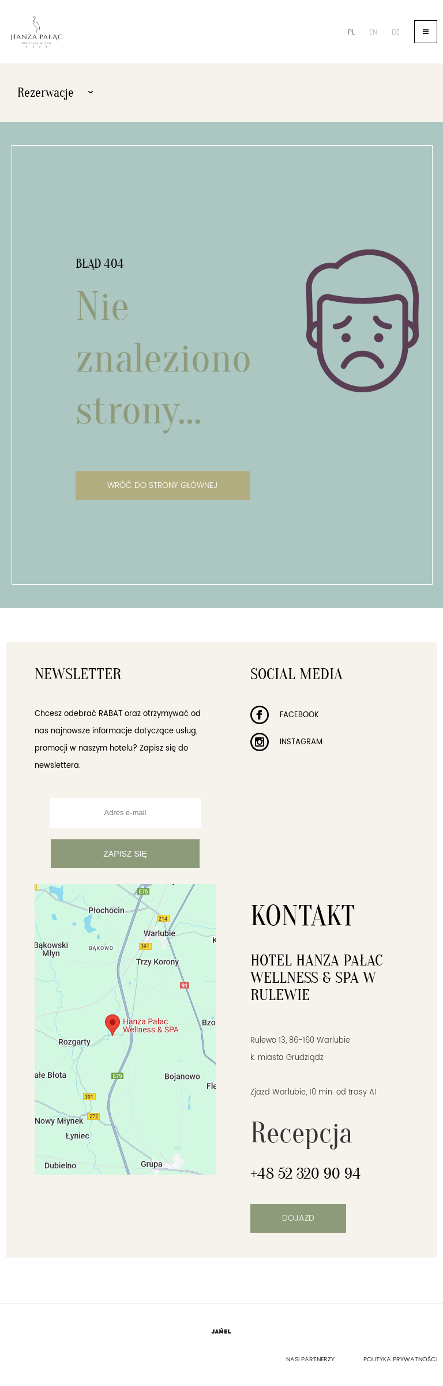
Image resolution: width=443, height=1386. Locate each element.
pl (351, 32)
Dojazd (298, 1218)
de (396, 32)
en (373, 32)
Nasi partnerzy (310, 1359)
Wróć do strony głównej (162, 485)
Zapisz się (125, 853)
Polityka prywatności (400, 1359)
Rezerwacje (55, 92)
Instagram (286, 742)
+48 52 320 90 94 (305, 1173)
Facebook (284, 715)
